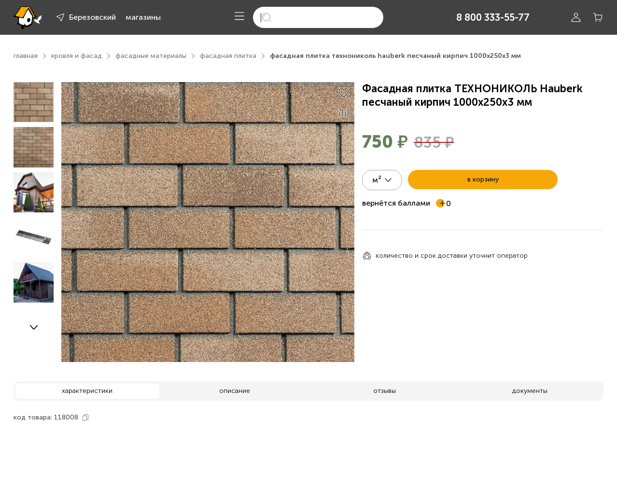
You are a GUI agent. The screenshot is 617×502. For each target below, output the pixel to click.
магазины (143, 17)
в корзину (483, 179)
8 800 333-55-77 (493, 17)
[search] (318, 17)
